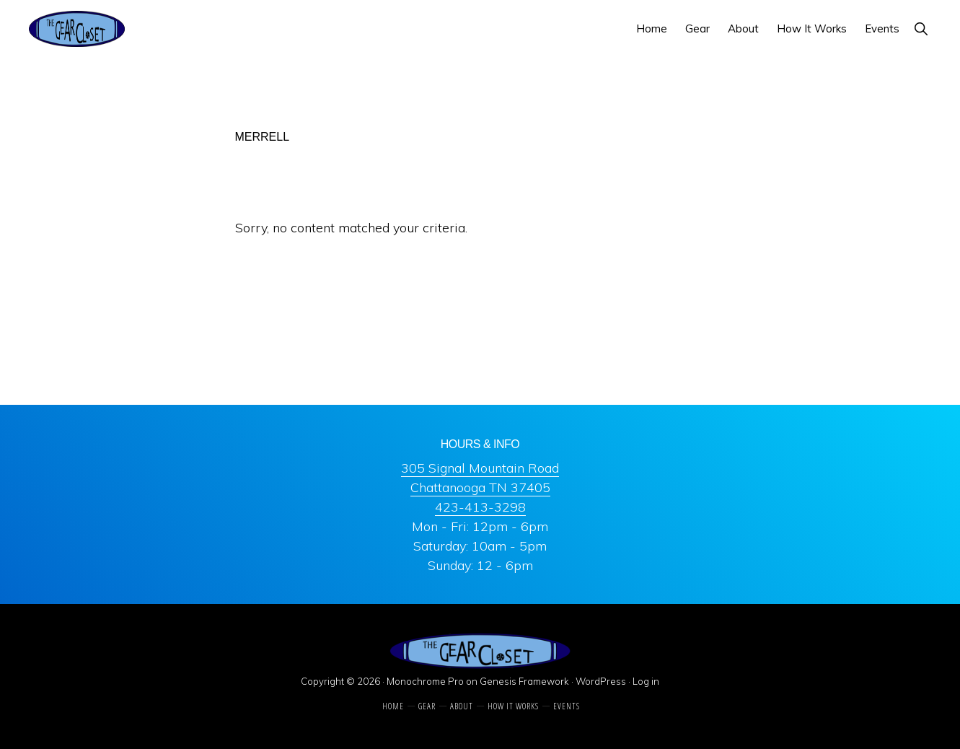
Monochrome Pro (425, 681)
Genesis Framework (524, 681)
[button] (920, 28)
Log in (646, 681)
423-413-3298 (480, 507)
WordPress (601, 681)
